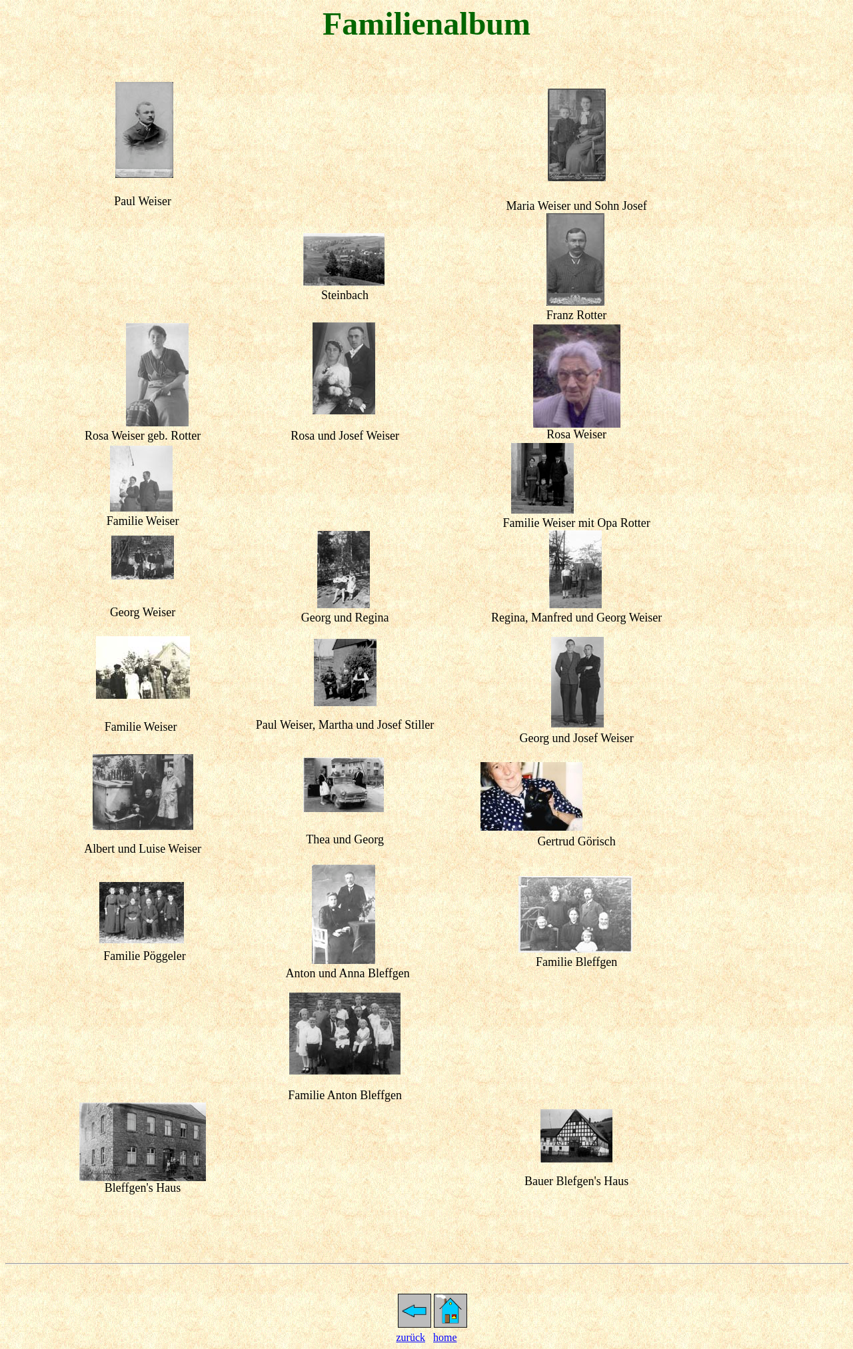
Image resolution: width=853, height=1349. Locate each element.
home (445, 1337)
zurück (410, 1337)
